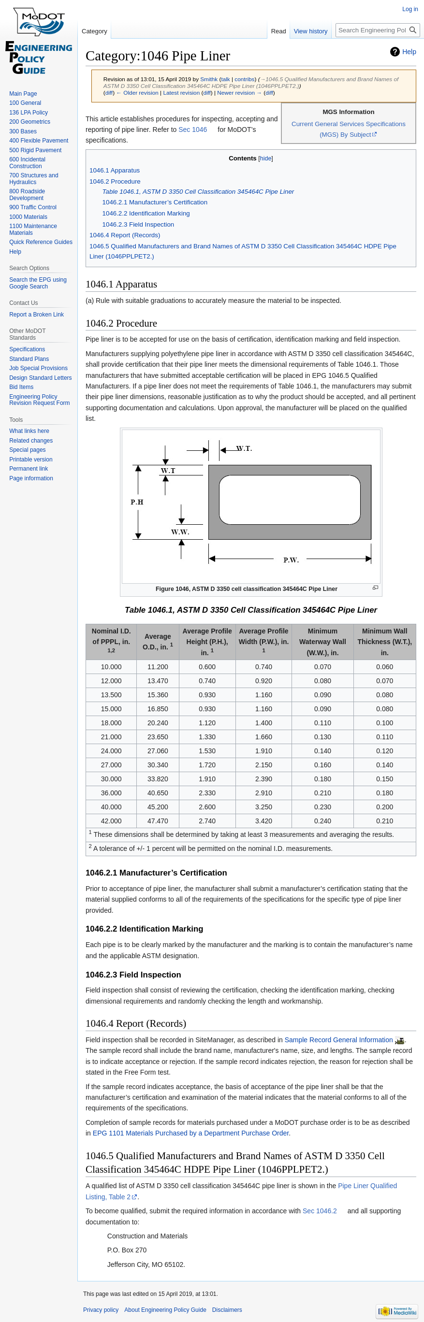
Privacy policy (100, 1310)
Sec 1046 (192, 129)
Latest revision (181, 92)
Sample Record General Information (339, 1040)
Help (409, 52)
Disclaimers (227, 1310)
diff (109, 92)
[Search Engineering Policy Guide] (378, 30)
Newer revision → (239, 92)
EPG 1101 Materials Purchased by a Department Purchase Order (191, 1133)
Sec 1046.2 (320, 1211)
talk (225, 79)
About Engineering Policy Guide (165, 1310)
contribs (244, 79)
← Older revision (137, 92)
